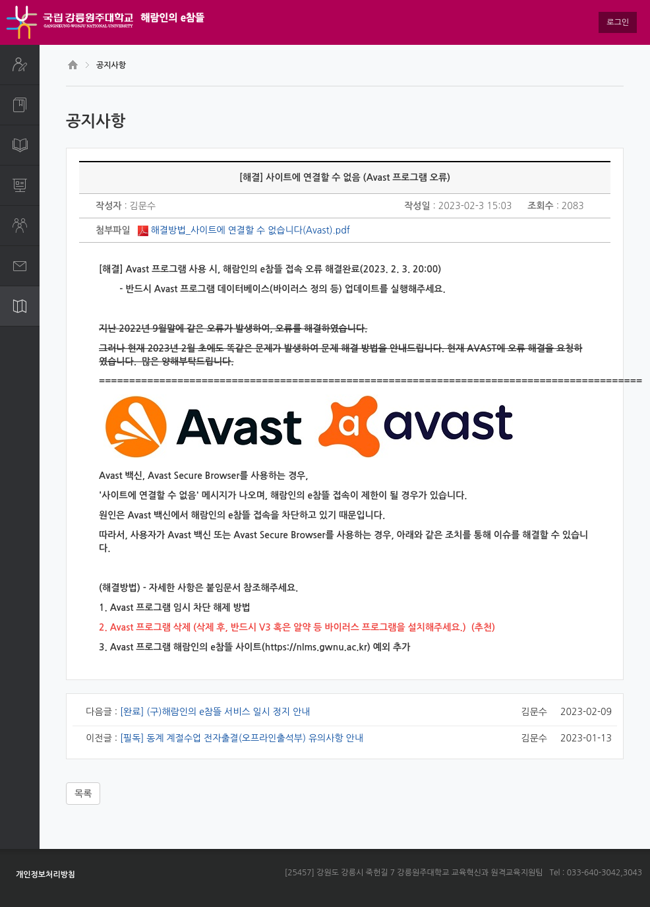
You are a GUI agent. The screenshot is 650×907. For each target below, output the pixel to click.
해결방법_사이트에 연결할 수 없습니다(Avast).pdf (250, 230)
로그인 (617, 22)
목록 (83, 793)
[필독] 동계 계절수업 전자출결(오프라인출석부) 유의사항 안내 (241, 738)
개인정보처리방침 (45, 875)
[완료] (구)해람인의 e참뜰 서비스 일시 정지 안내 (215, 711)
